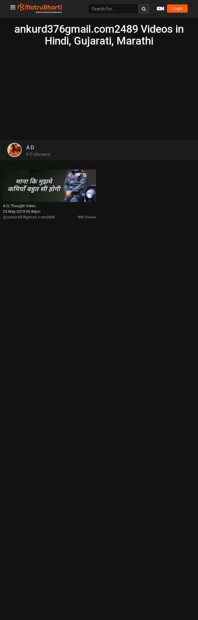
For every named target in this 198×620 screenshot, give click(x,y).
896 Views (87, 217)
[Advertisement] (99, 91)
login (177, 8)
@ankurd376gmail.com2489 (29, 217)
